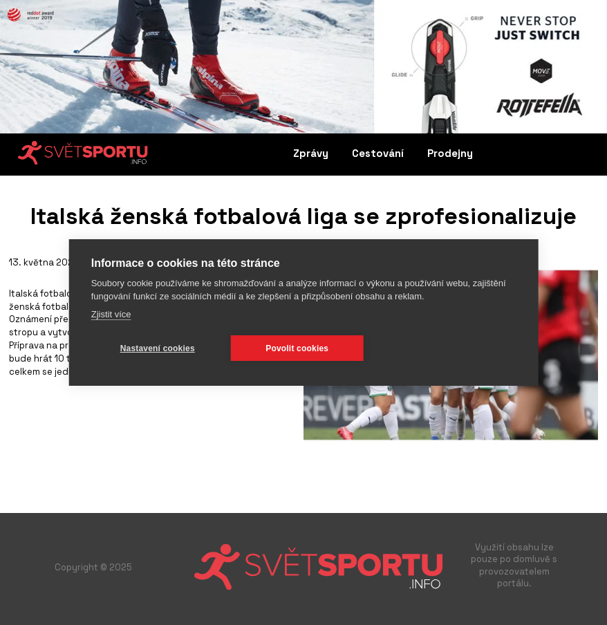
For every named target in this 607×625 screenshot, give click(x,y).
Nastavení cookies (157, 348)
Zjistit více (111, 314)
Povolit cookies (296, 348)
